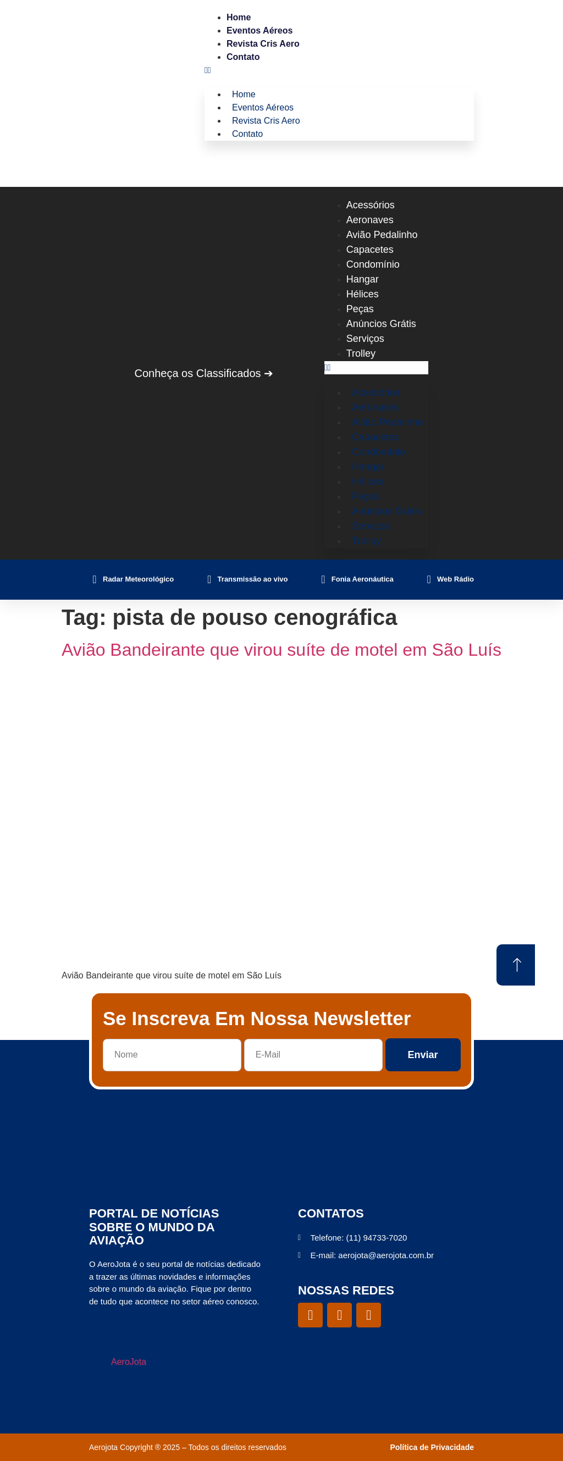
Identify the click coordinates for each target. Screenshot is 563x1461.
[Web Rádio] (428, 579)
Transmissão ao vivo (253, 579)
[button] (339, 70)
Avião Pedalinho (382, 234)
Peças (360, 308)
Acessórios (370, 205)
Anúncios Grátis (381, 323)
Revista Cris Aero (263, 43)
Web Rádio (455, 579)
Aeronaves (370, 219)
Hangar (362, 279)
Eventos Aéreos (259, 30)
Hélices (362, 294)
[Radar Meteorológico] (94, 579)
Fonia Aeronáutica (363, 579)
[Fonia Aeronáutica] (323, 579)
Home (239, 17)
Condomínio (373, 264)
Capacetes (370, 249)
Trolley (361, 353)
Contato (243, 57)
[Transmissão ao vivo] (209, 579)
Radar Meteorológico (138, 579)
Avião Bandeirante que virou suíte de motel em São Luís (281, 650)
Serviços (365, 338)
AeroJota (128, 1361)
